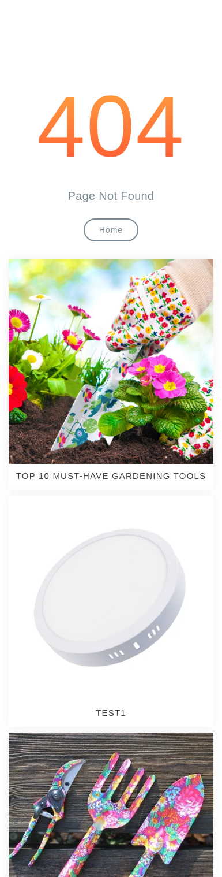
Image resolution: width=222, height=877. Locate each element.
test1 (111, 713)
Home (111, 230)
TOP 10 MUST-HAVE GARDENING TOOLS (111, 476)
